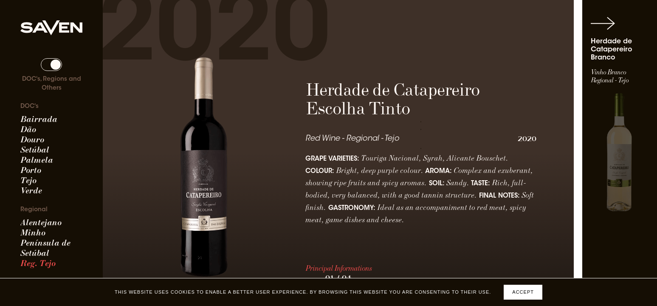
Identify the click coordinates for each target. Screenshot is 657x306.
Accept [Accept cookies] (523, 292)
